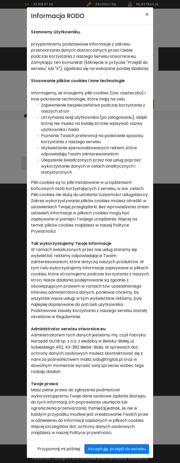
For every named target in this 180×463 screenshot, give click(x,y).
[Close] (147, 10)
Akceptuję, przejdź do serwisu (117, 445)
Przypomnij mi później (59, 445)
